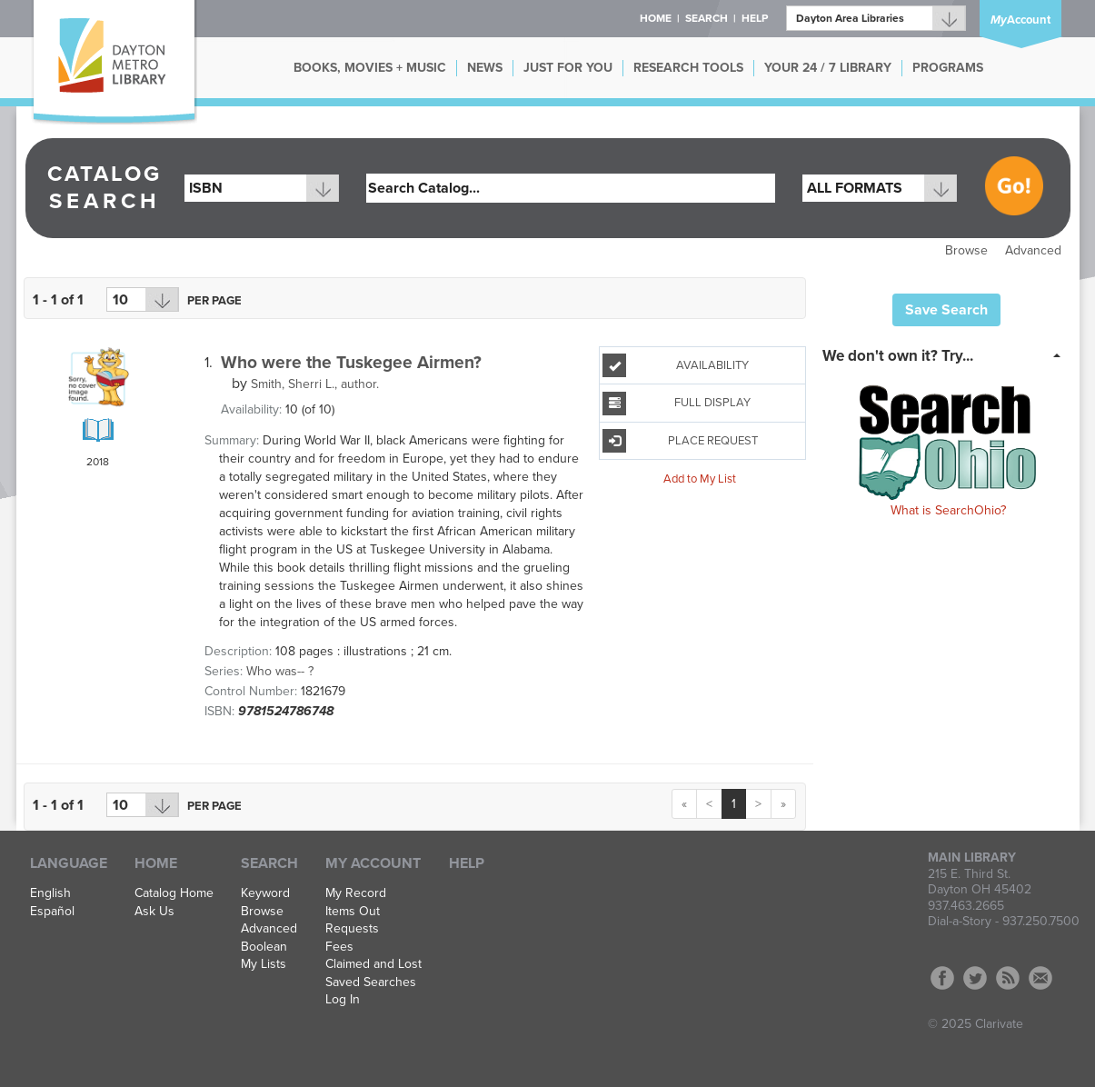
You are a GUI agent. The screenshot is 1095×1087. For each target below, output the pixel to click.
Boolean (264, 947)
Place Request (679, 441)
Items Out (352, 911)
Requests (352, 929)
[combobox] (261, 188)
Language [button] (68, 863)
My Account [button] (373, 863)
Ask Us (154, 911)
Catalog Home (174, 893)
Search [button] (706, 18)
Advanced (1033, 250)
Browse (966, 250)
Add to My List (699, 479)
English (50, 893)
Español (52, 911)
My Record (355, 893)
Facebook (942, 977)
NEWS (485, 67)
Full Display (676, 403)
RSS (1007, 977)
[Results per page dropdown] (142, 299)
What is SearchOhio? (948, 510)
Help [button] (755, 18)
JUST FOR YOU (567, 67)
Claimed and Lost (373, 964)
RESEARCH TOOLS (688, 67)
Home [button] (656, 18)
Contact (1040, 977)
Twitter (975, 977)
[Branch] (876, 18)
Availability (675, 365)
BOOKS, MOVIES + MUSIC (370, 67)
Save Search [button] (946, 310)
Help (466, 863)
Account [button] (1020, 20)
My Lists (263, 964)
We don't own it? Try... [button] (897, 355)
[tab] (946, 354)
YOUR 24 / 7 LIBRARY (827, 67)
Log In (342, 999)
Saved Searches (370, 982)
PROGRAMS (947, 67)
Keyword (265, 893)
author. (315, 384)
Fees (339, 947)
